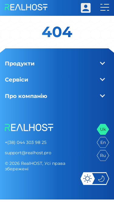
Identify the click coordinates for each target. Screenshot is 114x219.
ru (103, 155)
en (103, 142)
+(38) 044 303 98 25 (26, 142)
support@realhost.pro (28, 152)
